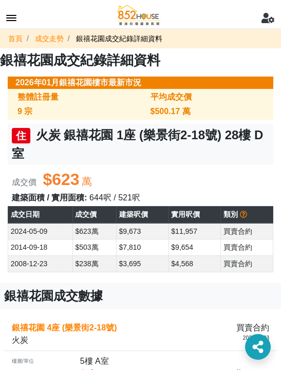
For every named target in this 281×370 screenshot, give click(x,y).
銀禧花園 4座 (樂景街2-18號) (64, 327)
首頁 (15, 38)
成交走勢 (49, 38)
